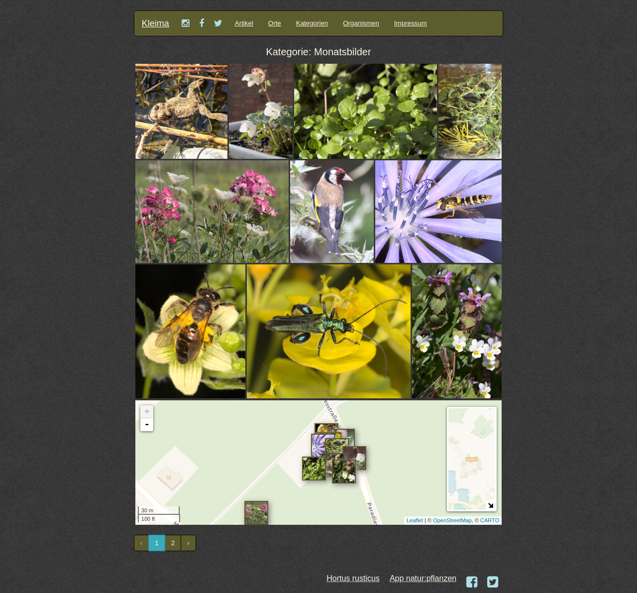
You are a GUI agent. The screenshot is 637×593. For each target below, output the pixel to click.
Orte (274, 23)
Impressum (410, 23)
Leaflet (415, 520)
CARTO (489, 520)
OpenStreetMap (452, 520)
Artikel (244, 23)
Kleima (155, 23)
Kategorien (312, 23)
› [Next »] (188, 543)
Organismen (361, 23)
